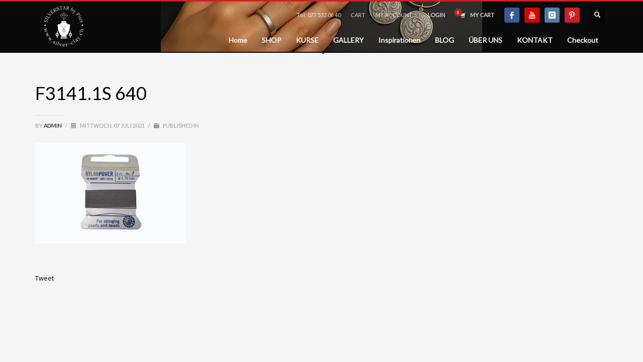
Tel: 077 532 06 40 (319, 15)
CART (358, 15)
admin (53, 125)
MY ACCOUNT (393, 15)
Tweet (44, 278)
